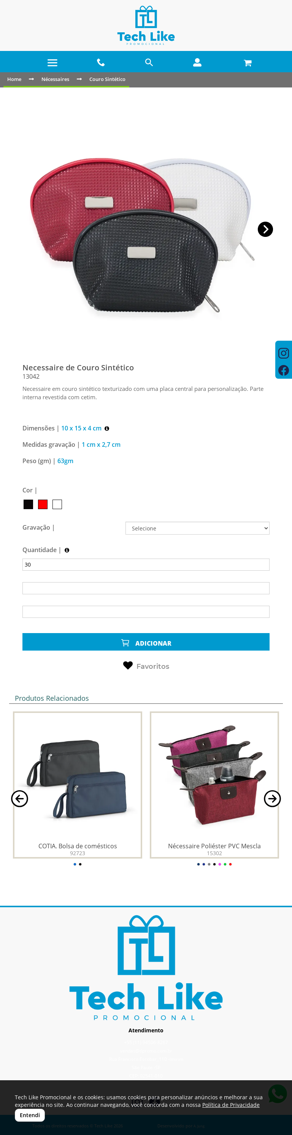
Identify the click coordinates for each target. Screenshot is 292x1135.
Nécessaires (55, 79)
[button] (265, 229)
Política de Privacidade (231, 1104)
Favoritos (146, 666)
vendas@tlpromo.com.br (146, 1051)
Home (14, 79)
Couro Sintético (107, 79)
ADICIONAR (146, 643)
